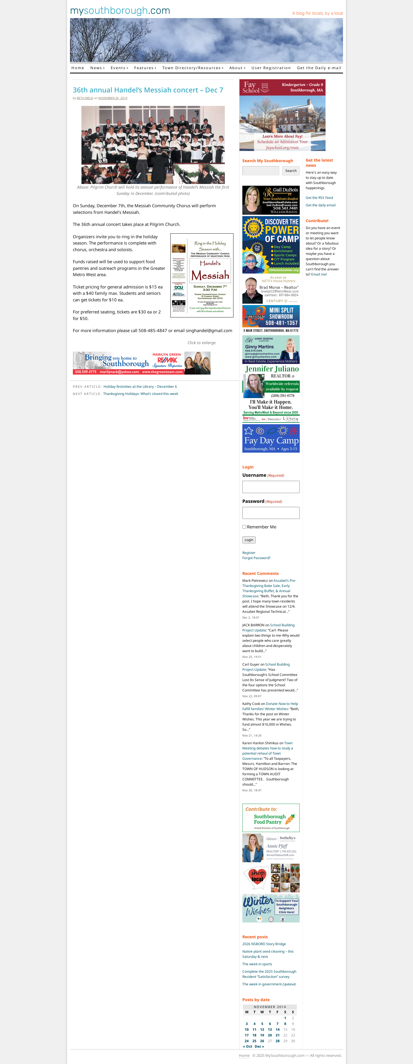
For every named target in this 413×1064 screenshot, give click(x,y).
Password (262, 501)
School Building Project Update (266, 667)
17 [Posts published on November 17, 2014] (247, 1035)
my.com (120, 10)
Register (249, 552)
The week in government (269, 984)
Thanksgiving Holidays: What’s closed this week (140, 393)
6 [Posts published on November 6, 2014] (270, 1023)
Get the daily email (321, 205)
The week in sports (257, 964)
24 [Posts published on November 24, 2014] (247, 1040)
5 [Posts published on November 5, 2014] (262, 1023)
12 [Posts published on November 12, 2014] (262, 1029)
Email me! (319, 274)
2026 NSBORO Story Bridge (264, 943)
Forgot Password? (256, 557)
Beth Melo (85, 98)
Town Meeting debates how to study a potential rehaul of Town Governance (267, 751)
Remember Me (261, 527)
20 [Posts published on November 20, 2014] (270, 1035)
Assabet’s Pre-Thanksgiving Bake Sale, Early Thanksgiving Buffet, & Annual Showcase (269, 588)
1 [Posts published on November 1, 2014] (285, 1017)
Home (77, 67)
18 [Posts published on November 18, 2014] (254, 1035)
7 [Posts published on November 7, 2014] (277, 1023)
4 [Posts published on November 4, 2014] (255, 1023)
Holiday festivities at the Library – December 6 (140, 386)
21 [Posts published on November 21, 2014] (278, 1035)
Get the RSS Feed (319, 197)
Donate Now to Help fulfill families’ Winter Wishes (270, 706)
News (96, 67)
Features (144, 67)
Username (263, 475)
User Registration (271, 67)
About (236, 67)
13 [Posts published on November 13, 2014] (270, 1029)
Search (291, 170)
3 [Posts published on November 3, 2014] (247, 1023)
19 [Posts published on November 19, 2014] (262, 1035)
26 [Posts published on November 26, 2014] (262, 1040)
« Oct (247, 1046)
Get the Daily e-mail (319, 67)
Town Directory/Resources (191, 67)
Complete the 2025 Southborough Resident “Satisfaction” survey (269, 974)
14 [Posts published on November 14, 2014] (278, 1029)
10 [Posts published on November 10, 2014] (247, 1029)
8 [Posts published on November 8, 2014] (285, 1023)
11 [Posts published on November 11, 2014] (254, 1029)
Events (118, 67)
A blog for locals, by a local (317, 13)
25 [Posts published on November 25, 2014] (254, 1040)
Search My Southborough (267, 160)
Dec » (259, 1046)
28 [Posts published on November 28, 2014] (278, 1040)
